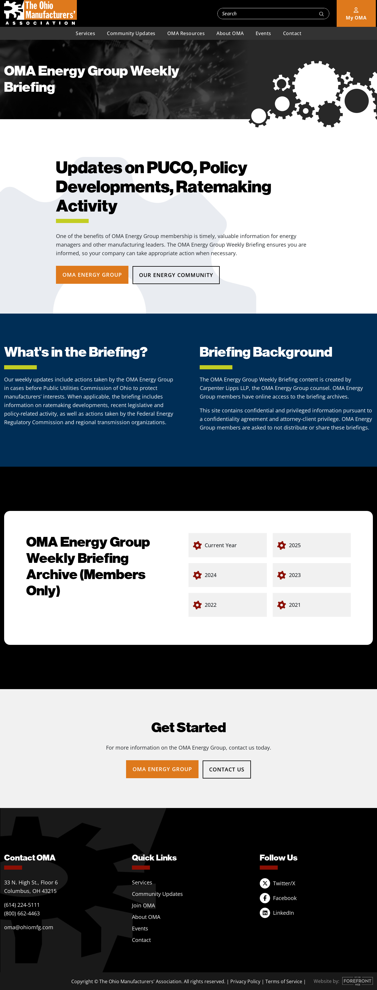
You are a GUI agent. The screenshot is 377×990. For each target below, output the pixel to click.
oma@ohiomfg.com (28, 926)
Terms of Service (283, 981)
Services (85, 33)
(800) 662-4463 (22, 912)
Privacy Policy (245, 981)
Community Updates (131, 33)
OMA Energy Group (92, 274)
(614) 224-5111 (22, 904)
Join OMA (143, 904)
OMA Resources (186, 33)
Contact (292, 33)
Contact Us (227, 768)
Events (263, 33)
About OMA (230, 33)
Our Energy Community (176, 274)
